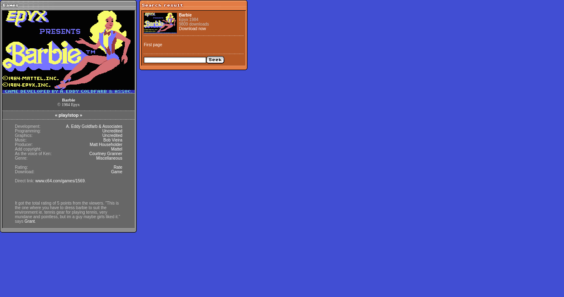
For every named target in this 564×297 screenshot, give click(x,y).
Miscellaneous (109, 158)
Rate (118, 167)
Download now (192, 28)
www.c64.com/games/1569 (60, 181)
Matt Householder (106, 144)
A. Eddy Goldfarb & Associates (94, 126)
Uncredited (112, 131)
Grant (29, 221)
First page (153, 44)
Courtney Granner (105, 153)
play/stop (69, 115)
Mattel (116, 149)
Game (116, 172)
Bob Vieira (112, 140)
